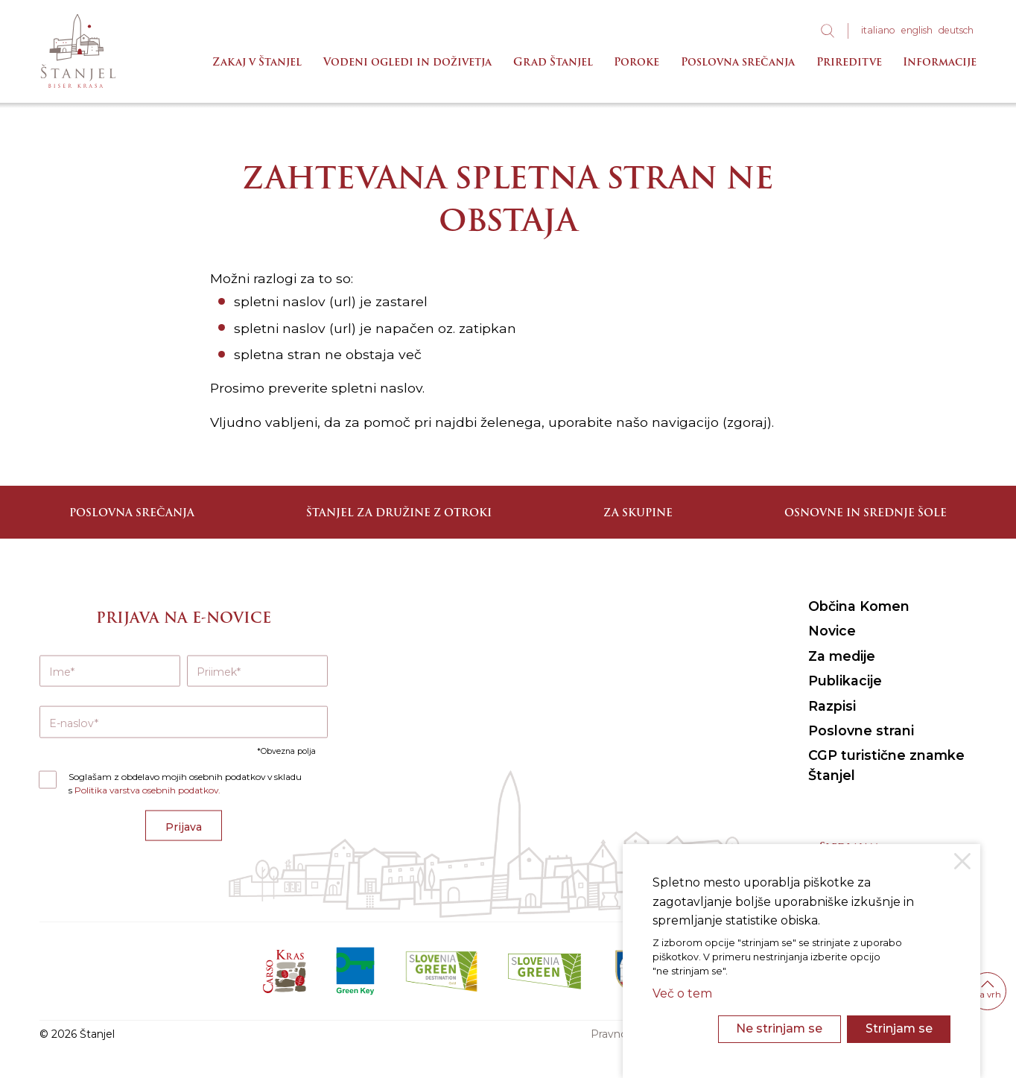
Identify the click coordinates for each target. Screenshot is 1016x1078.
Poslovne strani (861, 730)
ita (878, 30)
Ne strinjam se (779, 1028)
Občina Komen (858, 606)
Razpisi (832, 706)
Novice (832, 630)
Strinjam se (899, 1028)
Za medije (841, 656)
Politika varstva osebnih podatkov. (147, 790)
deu (956, 30)
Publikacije (845, 680)
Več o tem (682, 993)
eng (917, 30)
